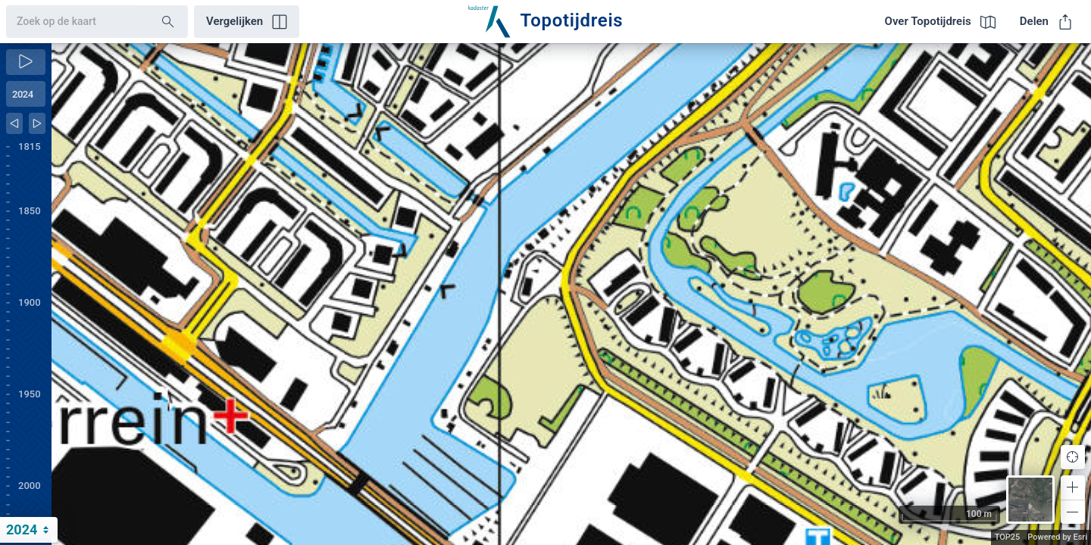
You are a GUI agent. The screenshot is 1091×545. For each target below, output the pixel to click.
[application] (571, 294)
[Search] (168, 22)
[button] (1073, 487)
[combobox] (71, 22)
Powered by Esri (1057, 537)
